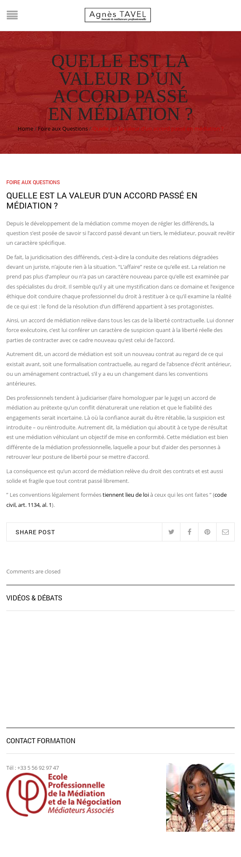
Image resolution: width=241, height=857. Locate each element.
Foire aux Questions (63, 128)
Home (25, 128)
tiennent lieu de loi (126, 494)
